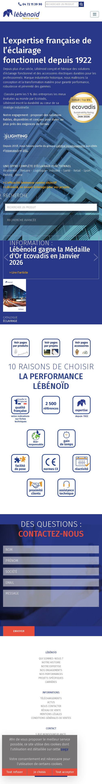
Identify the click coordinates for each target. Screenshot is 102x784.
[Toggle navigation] (94, 14)
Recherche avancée (21, 220)
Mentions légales (51, 714)
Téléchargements (51, 698)
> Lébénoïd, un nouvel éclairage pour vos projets (36, 187)
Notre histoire (51, 662)
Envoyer (18, 631)
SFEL (25, 150)
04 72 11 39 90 (30, 4)
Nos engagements (51, 670)
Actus (51, 702)
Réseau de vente (51, 710)
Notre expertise (51, 666)
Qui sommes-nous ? (51, 658)
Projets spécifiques (51, 677)
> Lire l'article (18, 272)
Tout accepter (64, 772)
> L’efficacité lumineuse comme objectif (29, 182)
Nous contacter (51, 706)
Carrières (51, 681)
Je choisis (40, 772)
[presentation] (34, 618)
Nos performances (51, 674)
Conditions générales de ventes (51, 717)
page (64, 749)
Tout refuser (14, 772)
